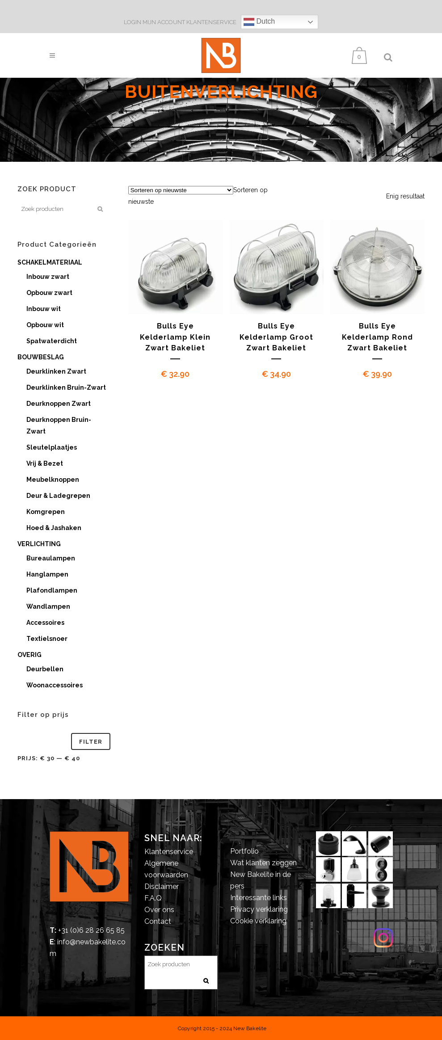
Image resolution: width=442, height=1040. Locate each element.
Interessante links (258, 897)
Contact (157, 921)
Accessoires (45, 622)
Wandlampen (48, 606)
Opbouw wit (45, 324)
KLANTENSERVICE (211, 22)
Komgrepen (45, 511)
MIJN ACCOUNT (164, 22)
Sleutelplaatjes (51, 447)
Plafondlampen (51, 590)
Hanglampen (47, 574)
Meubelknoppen (52, 479)
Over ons (159, 909)
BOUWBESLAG (40, 357)
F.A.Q (153, 898)
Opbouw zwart (49, 292)
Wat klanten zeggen (263, 863)
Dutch (259, 22)
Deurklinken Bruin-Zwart (66, 387)
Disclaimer (161, 886)
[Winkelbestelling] (180, 190)
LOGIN (133, 22)
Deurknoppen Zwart (58, 403)
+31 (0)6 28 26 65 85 (91, 930)
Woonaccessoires (54, 685)
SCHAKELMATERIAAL (49, 262)
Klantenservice (168, 851)
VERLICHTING (39, 543)
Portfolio (244, 851)
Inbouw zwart (47, 276)
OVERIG (29, 654)
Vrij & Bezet (44, 463)
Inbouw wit (43, 308)
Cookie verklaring (258, 921)
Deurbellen (44, 669)
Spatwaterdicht (51, 341)
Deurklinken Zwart (56, 371)
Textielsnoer (46, 638)
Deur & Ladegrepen (58, 495)
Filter (90, 741)
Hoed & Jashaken (53, 527)
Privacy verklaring (259, 909)
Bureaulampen (50, 558)
